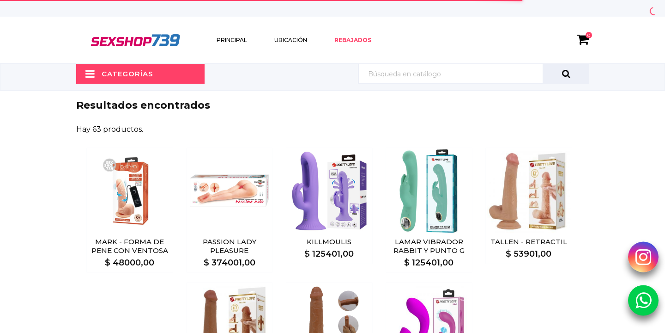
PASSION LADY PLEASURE (229, 246)
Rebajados (352, 40)
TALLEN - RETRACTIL (528, 241)
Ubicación (290, 40)
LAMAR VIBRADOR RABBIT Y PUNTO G (429, 246)
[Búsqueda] (473, 74)
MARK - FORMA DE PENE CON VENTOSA (129, 246)
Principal (232, 40)
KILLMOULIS (329, 241)
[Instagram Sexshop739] (643, 256)
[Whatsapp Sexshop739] (643, 300)
